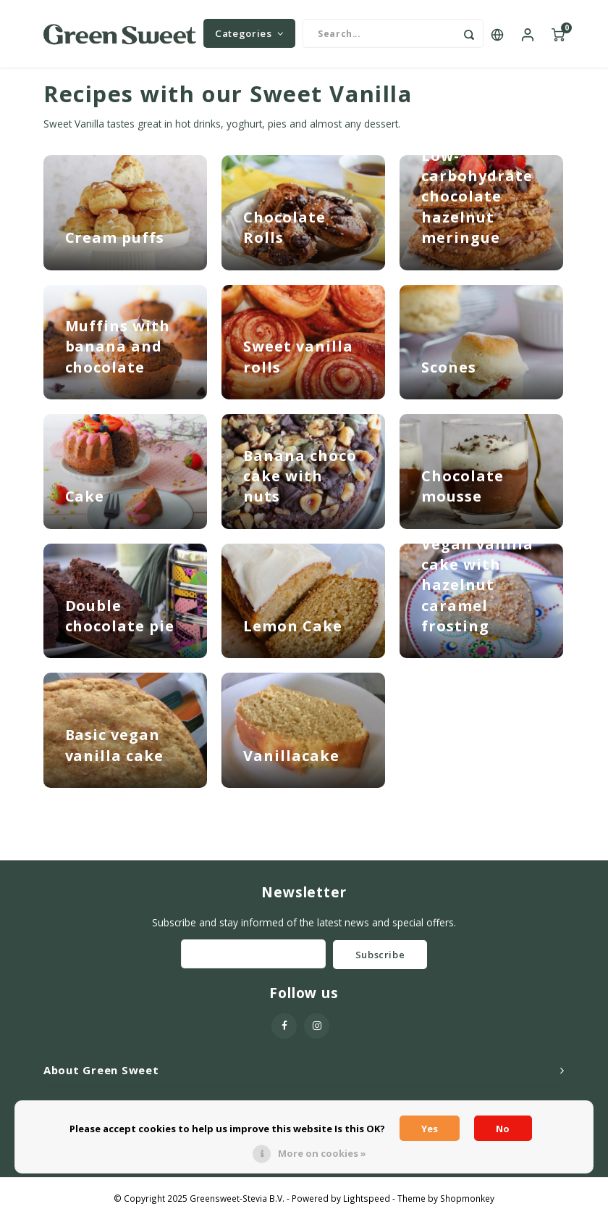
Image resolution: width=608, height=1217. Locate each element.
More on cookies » (322, 1153)
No (503, 1128)
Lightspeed (366, 1203)
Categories (249, 36)
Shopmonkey (467, 1203)
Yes (429, 1128)
